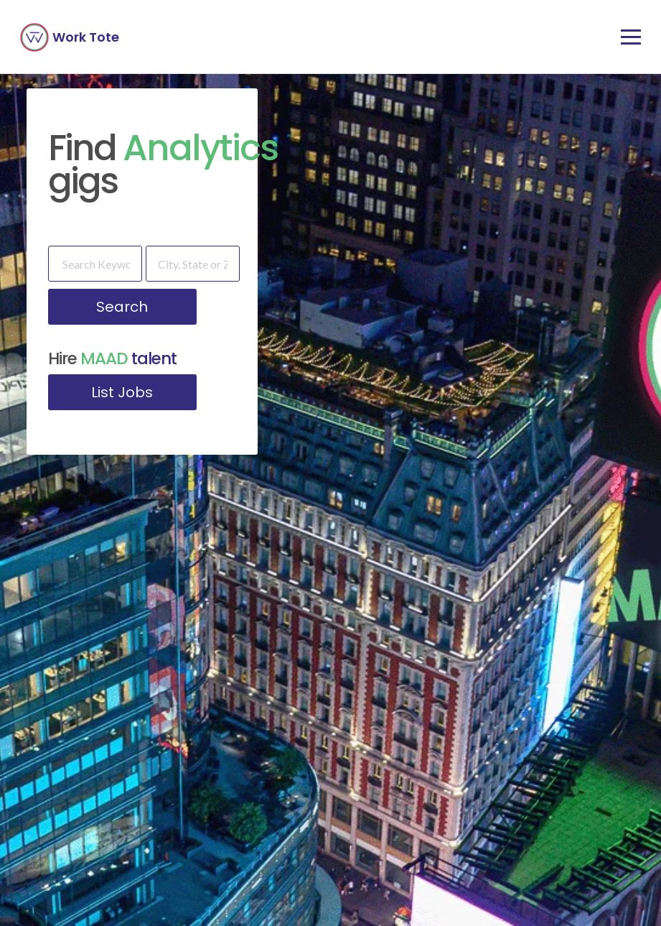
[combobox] (82, 775)
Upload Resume (559, 767)
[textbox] (82, 776)
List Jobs (122, 392)
